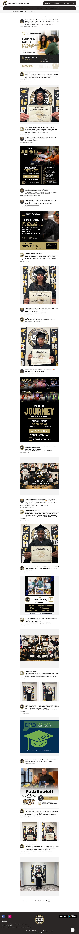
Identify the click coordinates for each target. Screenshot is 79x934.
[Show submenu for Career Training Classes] (51, 8)
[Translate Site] (67, 3)
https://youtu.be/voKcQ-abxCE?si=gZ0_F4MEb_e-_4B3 (34, 505)
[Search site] (73, 3)
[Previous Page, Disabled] (23, 900)
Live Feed (32, 11)
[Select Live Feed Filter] (51, 16)
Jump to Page (43, 900)
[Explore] (48, 3)
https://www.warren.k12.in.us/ (32, 140)
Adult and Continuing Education (20, 11)
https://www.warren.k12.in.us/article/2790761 (31, 195)
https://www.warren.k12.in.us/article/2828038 (36, 313)
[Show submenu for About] (21, 8)
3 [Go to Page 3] (30, 900)
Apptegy (42, 932)
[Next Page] (38, 900)
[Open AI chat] (72, 930)
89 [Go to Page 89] (35, 900)
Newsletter (31, 8)
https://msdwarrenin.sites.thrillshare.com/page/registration (39, 24)
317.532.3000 (9, 927)
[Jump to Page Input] (49, 900)
